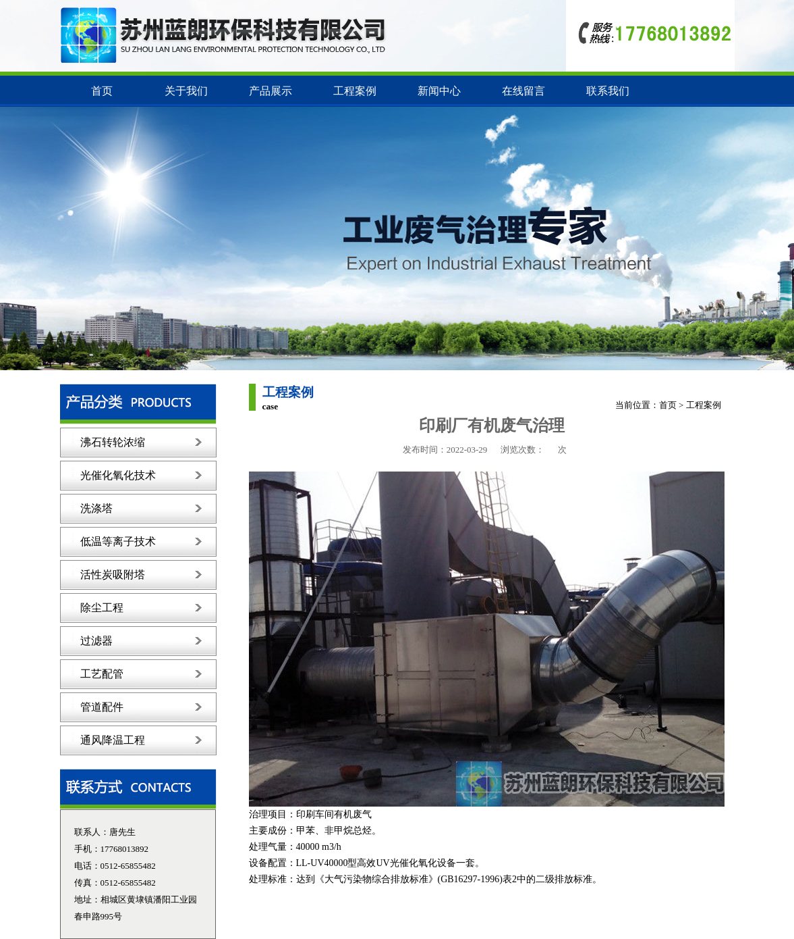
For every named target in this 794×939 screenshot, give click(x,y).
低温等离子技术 (118, 541)
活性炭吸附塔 (112, 574)
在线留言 (523, 91)
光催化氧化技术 (118, 475)
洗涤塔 (96, 508)
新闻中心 (439, 91)
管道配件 (101, 707)
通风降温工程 (112, 740)
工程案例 (354, 91)
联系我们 (607, 91)
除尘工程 (101, 607)
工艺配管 (101, 674)
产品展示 (270, 91)
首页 (102, 91)
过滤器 (96, 640)
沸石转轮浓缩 (112, 442)
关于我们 (186, 91)
